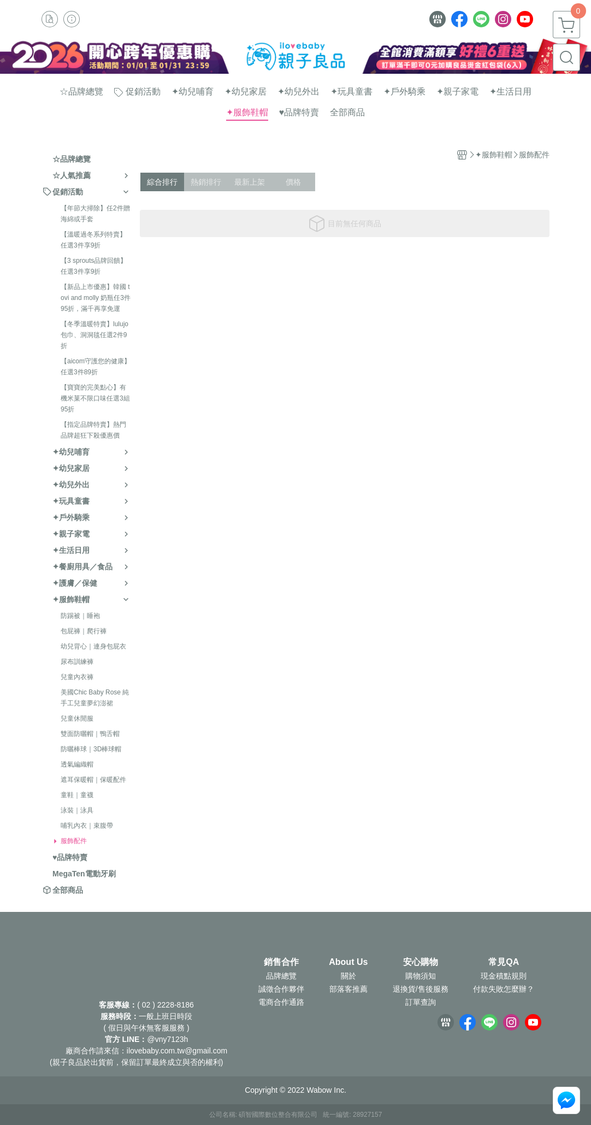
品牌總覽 (281, 976)
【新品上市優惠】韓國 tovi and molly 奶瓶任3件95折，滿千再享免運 (96, 298)
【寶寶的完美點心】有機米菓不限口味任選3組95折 (95, 398)
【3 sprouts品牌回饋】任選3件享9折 (94, 266)
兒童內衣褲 (77, 677)
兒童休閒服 (77, 718)
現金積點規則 (504, 976)
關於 (348, 976)
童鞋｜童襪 (77, 795)
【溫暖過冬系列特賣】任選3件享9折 (93, 240)
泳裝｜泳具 (77, 810)
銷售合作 (281, 962)
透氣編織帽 (77, 764)
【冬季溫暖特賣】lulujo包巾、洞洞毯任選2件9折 (94, 335)
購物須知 (420, 976)
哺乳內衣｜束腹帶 (87, 825)
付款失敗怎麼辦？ (503, 989)
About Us (348, 962)
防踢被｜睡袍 (80, 616)
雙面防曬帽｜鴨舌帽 (90, 734)
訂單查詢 (420, 1002)
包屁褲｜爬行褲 (84, 631)
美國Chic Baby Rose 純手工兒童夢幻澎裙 (95, 697)
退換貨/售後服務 (420, 989)
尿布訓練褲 (77, 661)
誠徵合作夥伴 (281, 989)
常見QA (503, 962)
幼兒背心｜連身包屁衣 (93, 646)
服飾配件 (74, 841)
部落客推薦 (348, 989)
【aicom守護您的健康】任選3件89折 (96, 366)
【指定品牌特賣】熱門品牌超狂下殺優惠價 (93, 430)
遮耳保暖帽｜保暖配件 (93, 780)
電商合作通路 (281, 1002)
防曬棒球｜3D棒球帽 (91, 749)
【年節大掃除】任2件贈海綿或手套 (95, 213)
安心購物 (420, 962)
